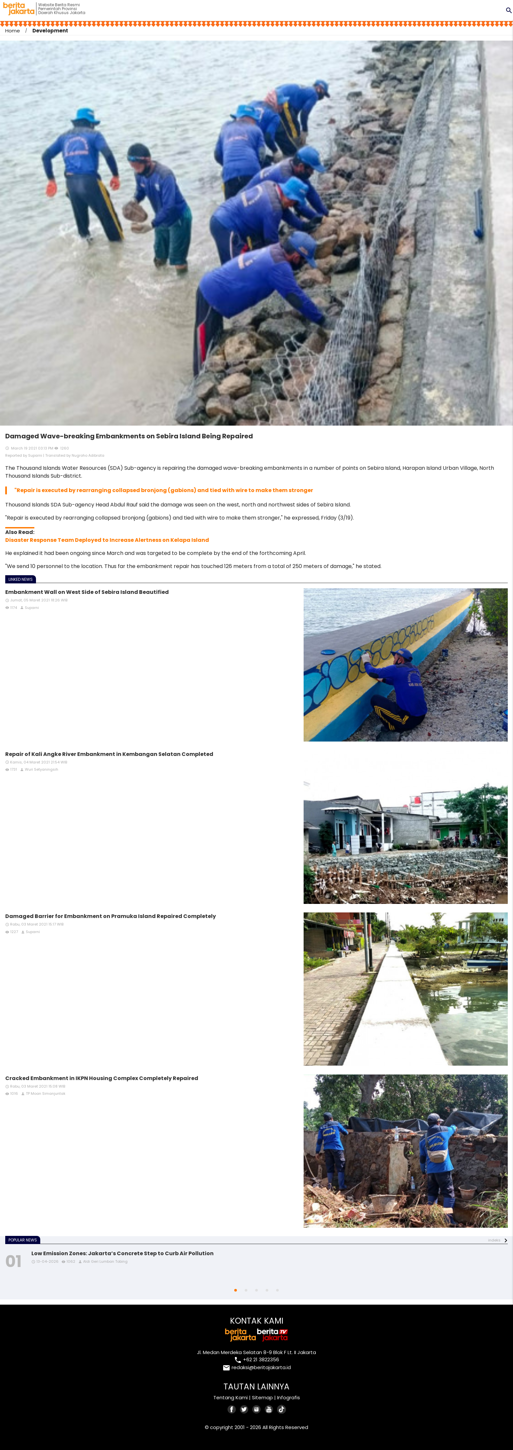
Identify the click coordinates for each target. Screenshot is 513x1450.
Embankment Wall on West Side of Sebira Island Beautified (87, 592)
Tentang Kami (230, 1397)
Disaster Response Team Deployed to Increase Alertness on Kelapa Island (107, 540)
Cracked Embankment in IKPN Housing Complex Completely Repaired (101, 1078)
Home (12, 30)
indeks (494, 1240)
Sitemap (262, 1397)
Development (50, 30)
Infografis (288, 1397)
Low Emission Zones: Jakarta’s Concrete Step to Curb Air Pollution (122, 1253)
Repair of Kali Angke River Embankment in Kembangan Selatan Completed (109, 754)
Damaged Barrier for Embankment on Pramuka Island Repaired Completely (110, 916)
